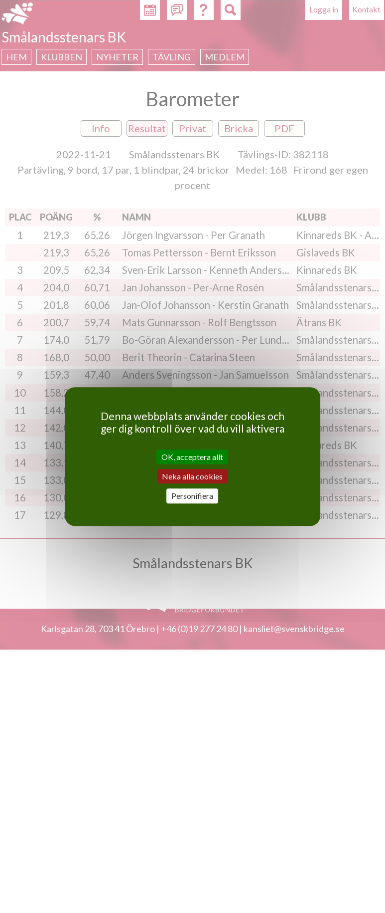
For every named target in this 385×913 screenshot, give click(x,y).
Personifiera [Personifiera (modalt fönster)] (192, 496)
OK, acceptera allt (192, 456)
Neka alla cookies (192, 476)
